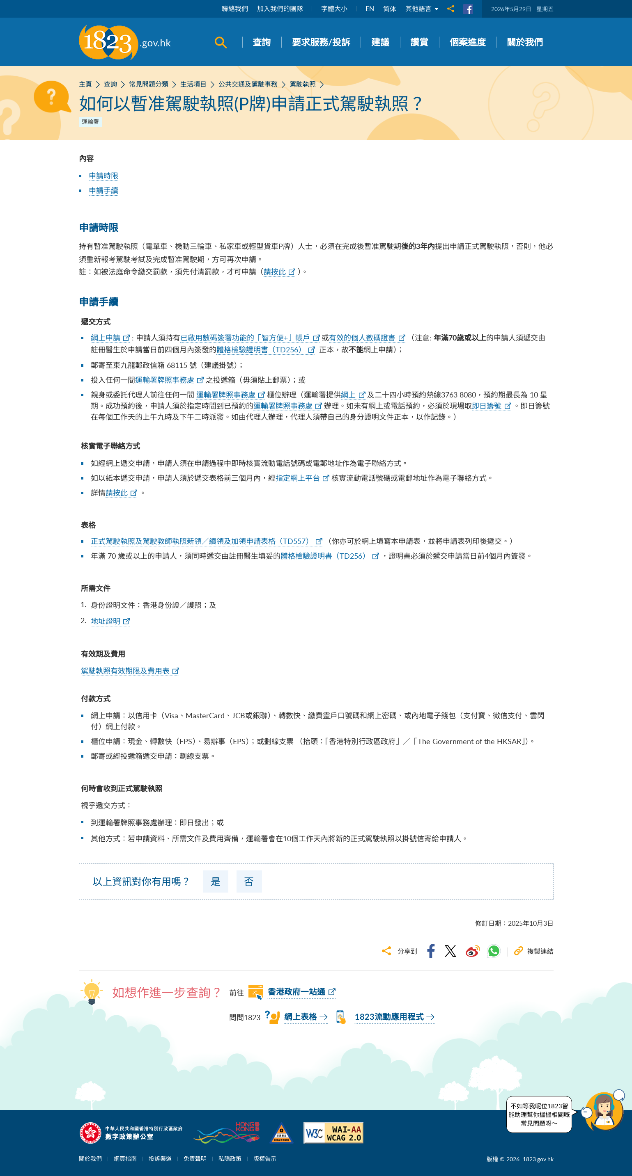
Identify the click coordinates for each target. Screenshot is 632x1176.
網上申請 (105, 338)
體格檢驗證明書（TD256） (261, 349)
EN (369, 8)
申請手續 (103, 190)
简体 (389, 8)
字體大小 (334, 8)
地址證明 (105, 621)
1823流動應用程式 (389, 1017)
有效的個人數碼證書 (362, 338)
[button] (604, 1110)
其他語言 (421, 8)
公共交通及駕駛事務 (248, 84)
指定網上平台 (298, 478)
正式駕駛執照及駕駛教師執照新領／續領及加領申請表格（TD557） (202, 541)
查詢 (110, 84)
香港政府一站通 (296, 992)
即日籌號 (486, 406)
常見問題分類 (148, 84)
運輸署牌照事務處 (164, 380)
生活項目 (193, 84)
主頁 (85, 84)
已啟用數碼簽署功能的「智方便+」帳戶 (245, 338)
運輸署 (90, 122)
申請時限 (103, 175)
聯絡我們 (235, 8)
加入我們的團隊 (280, 8)
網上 (348, 395)
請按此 (275, 271)
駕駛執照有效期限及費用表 (125, 671)
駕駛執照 (303, 84)
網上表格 (300, 1017)
